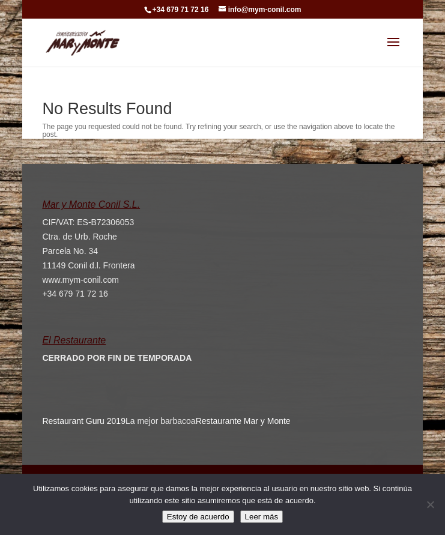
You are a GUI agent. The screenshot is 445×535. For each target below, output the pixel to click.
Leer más (262, 516)
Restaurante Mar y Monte (243, 421)
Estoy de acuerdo (198, 516)
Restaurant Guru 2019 (84, 421)
